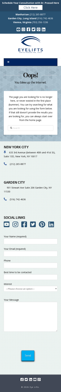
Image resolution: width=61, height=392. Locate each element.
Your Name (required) (30, 239)
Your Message (30, 301)
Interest (30, 286)
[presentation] (31, 340)
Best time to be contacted (30, 275)
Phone (30, 263)
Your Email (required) (30, 251)
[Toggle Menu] (30, 62)
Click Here (31, 7)
